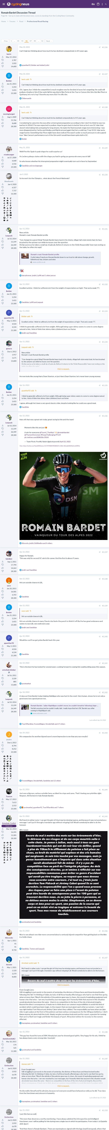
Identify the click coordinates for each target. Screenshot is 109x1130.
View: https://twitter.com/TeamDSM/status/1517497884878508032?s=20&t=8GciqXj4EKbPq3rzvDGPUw (50, 446)
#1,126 (105, 47)
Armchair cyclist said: (29, 963)
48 (35, 41)
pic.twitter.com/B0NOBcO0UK (36, 437)
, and (35, 65)
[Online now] (9, 583)
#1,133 (105, 311)
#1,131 (105, 229)
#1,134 (105, 342)
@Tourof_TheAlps (47, 432)
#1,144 (105, 790)
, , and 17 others (43, 724)
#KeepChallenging (48, 435)
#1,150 (105, 1110)
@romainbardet (63, 432)
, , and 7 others (44, 807)
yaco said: (25, 611)
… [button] (14, 41)
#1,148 (105, 1032)
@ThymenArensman (32, 435)
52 (42, 41)
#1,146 (105, 931)
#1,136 (105, 416)
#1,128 (105, 107)
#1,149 (105, 1059)
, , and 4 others (37, 543)
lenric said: (25, 79)
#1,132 (105, 284)
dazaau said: (26, 1064)
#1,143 (105, 733)
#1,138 (105, 579)
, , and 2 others (39, 1101)
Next (48, 41)
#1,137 (105, 552)
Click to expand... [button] (63, 369)
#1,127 (105, 74)
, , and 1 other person (39, 275)
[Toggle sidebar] (102, 4)
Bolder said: (26, 316)
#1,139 (105, 606)
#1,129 (105, 148)
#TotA (58, 435)
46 (27, 41)
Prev (6, 41)
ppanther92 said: (28, 391)
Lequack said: (26, 347)
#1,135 (105, 385)
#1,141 (105, 663)
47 (31, 41)
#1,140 (105, 636)
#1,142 (105, 692)
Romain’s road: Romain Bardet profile (45, 254)
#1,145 (105, 816)
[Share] (99, 47)
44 (18, 41)
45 (22, 41)
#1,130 (105, 175)
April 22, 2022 (65, 441)
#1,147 (105, 958)
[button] (3, 4)
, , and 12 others (41, 781)
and (32, 166)
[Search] (106, 4)
